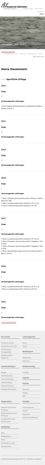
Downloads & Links (8, 443)
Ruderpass (26, 361)
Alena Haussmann (38, 56)
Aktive (16, 44)
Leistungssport (32, 54)
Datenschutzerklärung (30, 417)
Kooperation (6, 401)
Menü (42, 14)
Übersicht (25, 389)
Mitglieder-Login (28, 8)
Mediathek (5, 427)
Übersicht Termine (7, 386)
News (3, 433)
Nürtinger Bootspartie (8, 389)
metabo (25, 393)
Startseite (23, 54)
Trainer (22, 44)
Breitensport (27, 351)
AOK (24, 396)
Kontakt (25, 401)
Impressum (40, 11)
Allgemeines (26, 358)
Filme (3, 440)
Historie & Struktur (7, 343)
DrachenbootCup (7, 376)
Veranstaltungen (8, 366)
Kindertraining (28, 366)
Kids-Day (25, 372)
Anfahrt (25, 411)
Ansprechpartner (28, 407)
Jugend (25, 378)
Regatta (3, 372)
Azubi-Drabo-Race (7, 379)
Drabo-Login (38, 8)
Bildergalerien (6, 436)
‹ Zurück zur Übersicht (8, 52)
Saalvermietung (6, 382)
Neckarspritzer (6, 446)
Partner (25, 383)
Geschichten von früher (9, 346)
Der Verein (5, 337)
